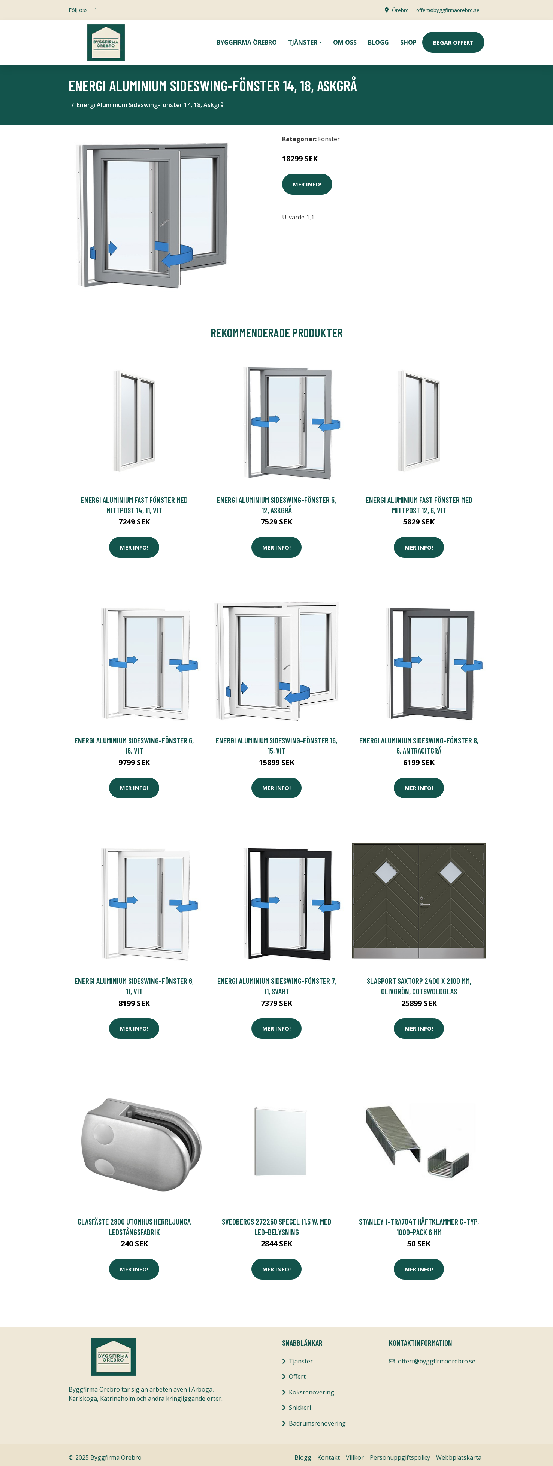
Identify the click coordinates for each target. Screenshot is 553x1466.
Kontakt (328, 1452)
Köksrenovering (311, 1387)
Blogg (378, 40)
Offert (297, 1371)
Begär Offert (453, 39)
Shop (408, 40)
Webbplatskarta (458, 1452)
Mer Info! (307, 179)
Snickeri (300, 1402)
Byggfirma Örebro (247, 40)
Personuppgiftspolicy (400, 1452)
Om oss (345, 40)
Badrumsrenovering (317, 1418)
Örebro (395, 9)
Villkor (355, 1452)
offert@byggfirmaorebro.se (445, 9)
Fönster (329, 134)
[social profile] (96, 10)
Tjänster (301, 1356)
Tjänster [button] (302, 40)
